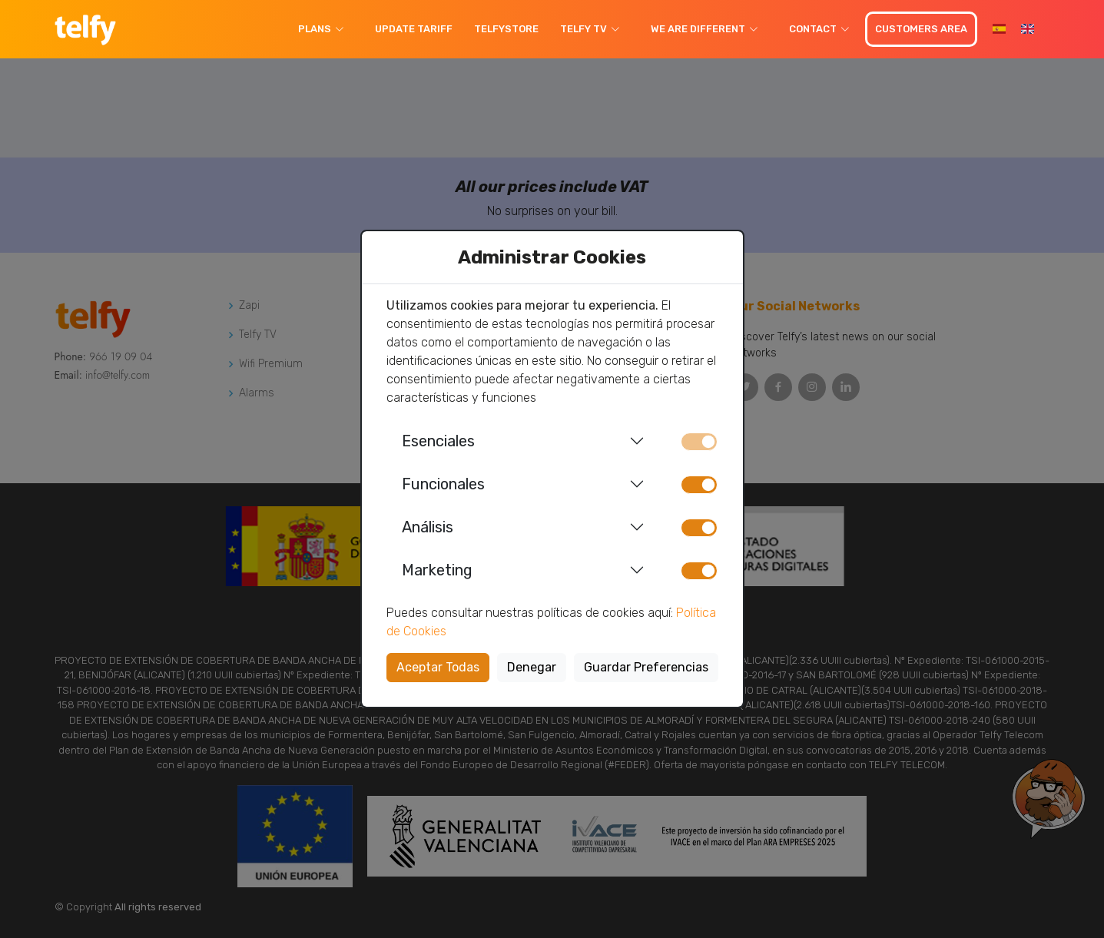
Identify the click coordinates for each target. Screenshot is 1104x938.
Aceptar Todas (437, 667)
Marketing (437, 570)
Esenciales (438, 441)
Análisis (427, 527)
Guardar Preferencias (646, 667)
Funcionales (443, 484)
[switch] (699, 485)
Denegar (531, 667)
